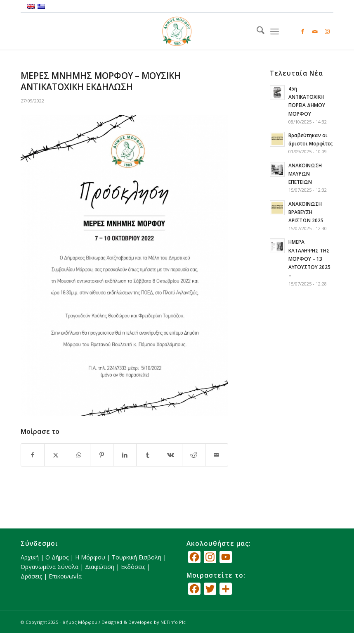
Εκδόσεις (133, 567)
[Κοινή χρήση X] (56, 455)
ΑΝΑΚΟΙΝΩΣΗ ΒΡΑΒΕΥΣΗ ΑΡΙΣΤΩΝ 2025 (305, 212)
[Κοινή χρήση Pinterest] (101, 455)
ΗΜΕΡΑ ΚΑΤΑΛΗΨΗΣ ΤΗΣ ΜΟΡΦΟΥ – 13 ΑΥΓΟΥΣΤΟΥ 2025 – (309, 258)
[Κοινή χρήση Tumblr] (148, 455)
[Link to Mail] (315, 31)
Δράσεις (31, 576)
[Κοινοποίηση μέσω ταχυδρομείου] (216, 455)
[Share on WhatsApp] (78, 455)
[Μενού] (274, 31)
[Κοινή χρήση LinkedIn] (124, 455)
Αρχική (30, 557)
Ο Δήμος (56, 557)
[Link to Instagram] (327, 31)
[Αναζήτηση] (256, 31)
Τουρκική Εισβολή (136, 557)
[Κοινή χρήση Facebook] (32, 455)
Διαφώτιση (99, 567)
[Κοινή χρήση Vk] (170, 455)
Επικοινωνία (65, 576)
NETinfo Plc (173, 622)
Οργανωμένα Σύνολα (49, 567)
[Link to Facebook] (302, 31)
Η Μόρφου (90, 557)
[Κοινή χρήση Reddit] (193, 455)
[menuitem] (256, 31)
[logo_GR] (177, 31)
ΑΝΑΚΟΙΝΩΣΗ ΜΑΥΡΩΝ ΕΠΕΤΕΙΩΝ (305, 173)
